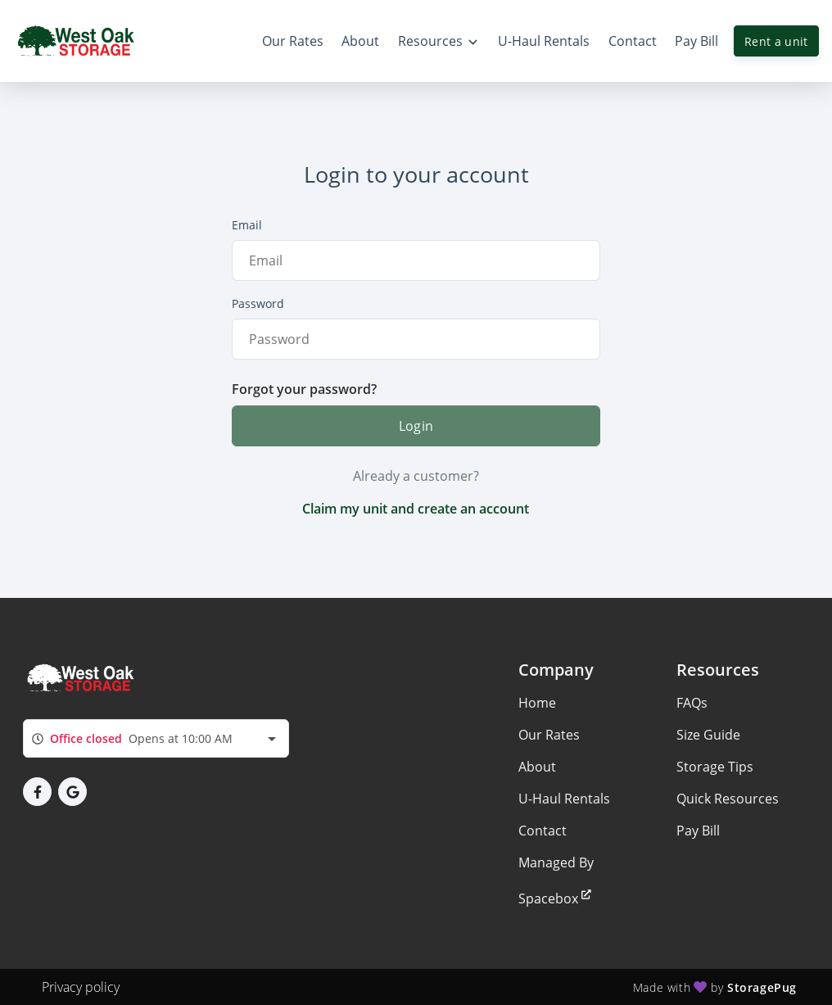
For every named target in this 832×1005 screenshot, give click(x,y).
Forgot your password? (304, 389)
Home (537, 703)
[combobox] (156, 738)
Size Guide (708, 735)
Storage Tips (714, 767)
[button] (37, 791)
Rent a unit (776, 41)
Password (258, 303)
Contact (542, 831)
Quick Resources (727, 799)
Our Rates (549, 735)
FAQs (692, 703)
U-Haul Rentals (564, 799)
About (537, 767)
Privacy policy (81, 987)
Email (247, 225)
